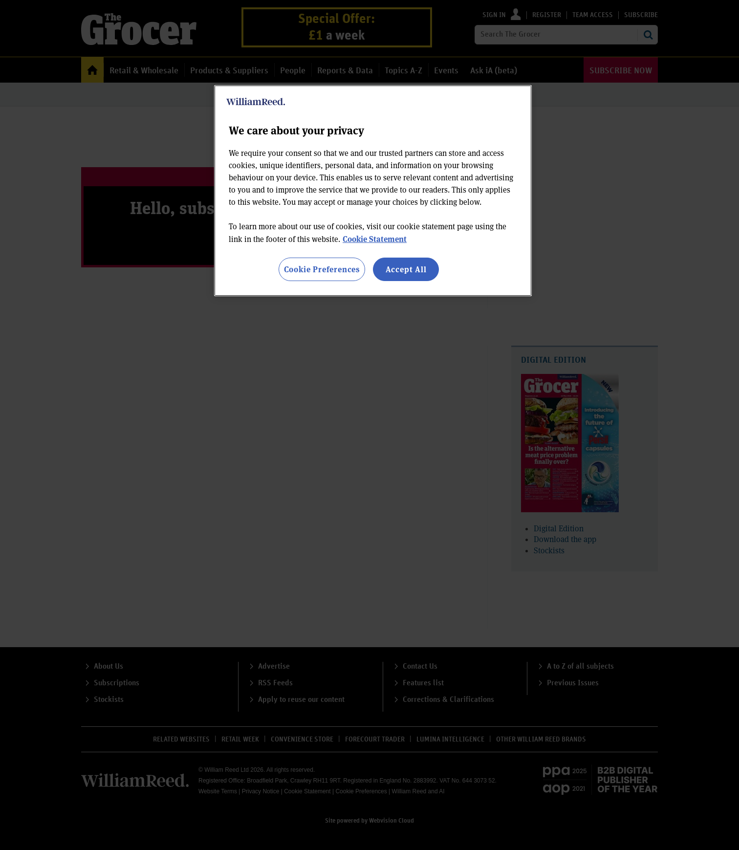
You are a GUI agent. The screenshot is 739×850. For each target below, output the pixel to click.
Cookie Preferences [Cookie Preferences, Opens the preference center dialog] (322, 269)
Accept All (406, 269)
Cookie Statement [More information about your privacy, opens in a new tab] (375, 238)
